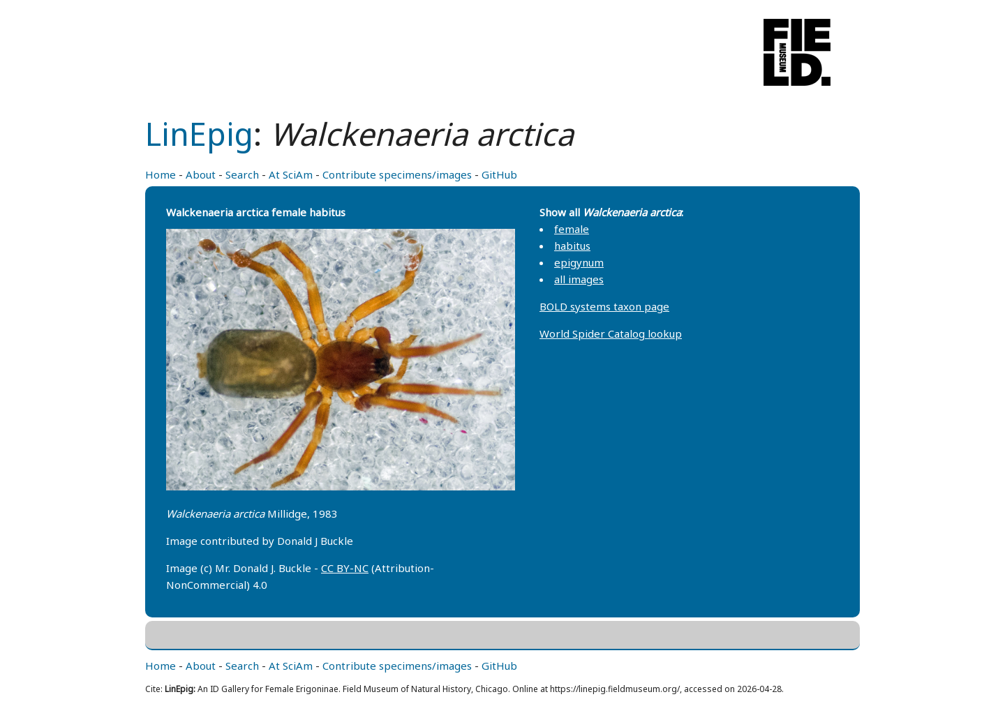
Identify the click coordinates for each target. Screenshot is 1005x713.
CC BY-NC (344, 568)
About (201, 174)
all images (579, 279)
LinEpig (199, 133)
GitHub (499, 174)
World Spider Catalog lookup (610, 333)
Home (160, 174)
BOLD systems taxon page (604, 306)
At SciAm (291, 174)
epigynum (579, 262)
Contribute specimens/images (397, 174)
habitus (572, 246)
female (571, 229)
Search (242, 174)
